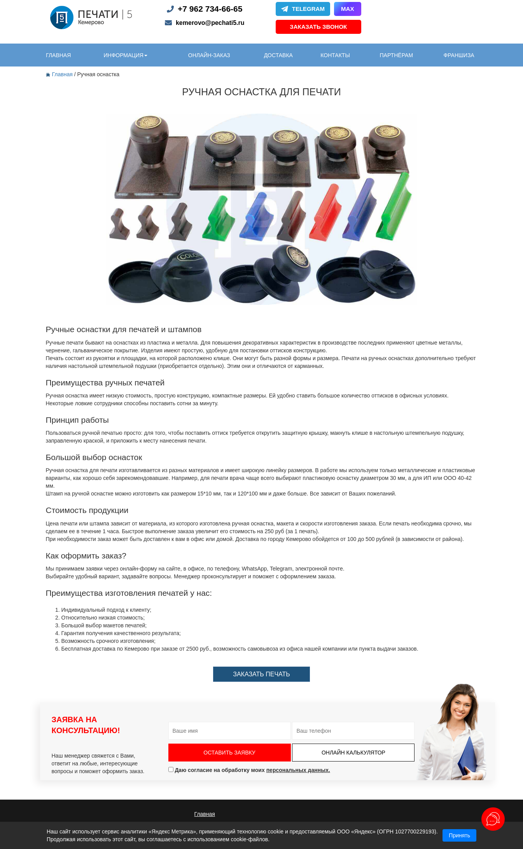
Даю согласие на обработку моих (249, 770)
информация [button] (125, 55)
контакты (335, 55)
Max (347, 8)
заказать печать (261, 674)
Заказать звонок (318, 26)
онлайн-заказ (209, 55)
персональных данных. (298, 770)
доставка (278, 55)
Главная (60, 74)
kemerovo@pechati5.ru (210, 22)
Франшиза (459, 55)
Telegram (303, 8)
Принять (459, 835)
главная (58, 55)
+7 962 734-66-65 (210, 8)
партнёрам (396, 55)
